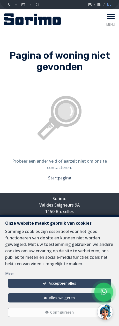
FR (90, 4)
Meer (9, 273)
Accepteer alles (62, 283)
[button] (105, 312)
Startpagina (59, 178)
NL (109, 4)
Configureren (62, 312)
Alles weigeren (62, 297)
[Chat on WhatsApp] (103, 292)
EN (99, 4)
